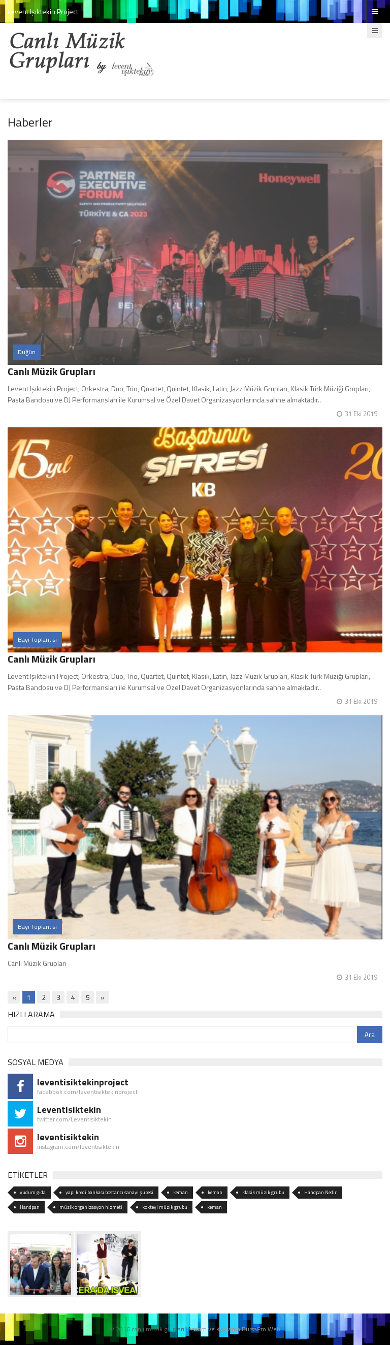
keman (180, 1192)
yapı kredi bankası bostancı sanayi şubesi (109, 1192)
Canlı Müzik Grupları (51, 371)
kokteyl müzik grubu (164, 1207)
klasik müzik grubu (263, 1192)
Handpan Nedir (320, 1192)
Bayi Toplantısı (37, 639)
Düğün (27, 352)
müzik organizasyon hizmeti (90, 1207)
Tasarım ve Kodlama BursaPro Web (233, 1329)
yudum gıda (33, 1192)
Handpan (30, 1207)
